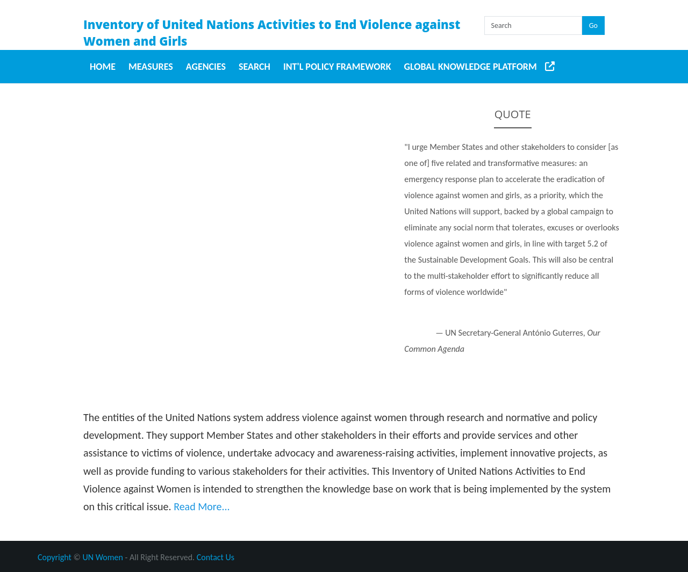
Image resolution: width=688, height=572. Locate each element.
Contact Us (215, 557)
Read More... (202, 506)
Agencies (206, 67)
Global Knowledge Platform (470, 67)
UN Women (103, 557)
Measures (150, 67)
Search (254, 67)
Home (103, 67)
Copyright (54, 557)
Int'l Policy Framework (337, 67)
